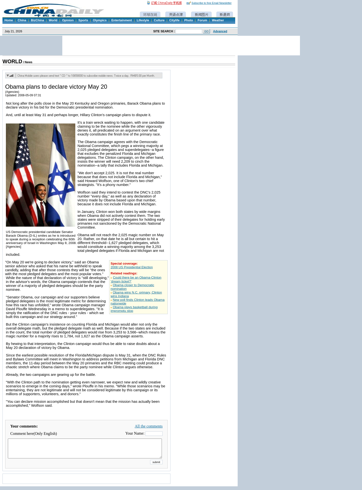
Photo (188, 20)
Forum (202, 20)
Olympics (99, 20)
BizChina (37, 20)
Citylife (174, 20)
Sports (83, 20)
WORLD (12, 61)
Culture (159, 20)
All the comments (149, 426)
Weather (218, 20)
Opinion (68, 20)
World (53, 20)
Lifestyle (143, 20)
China (22, 20)
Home (8, 20)
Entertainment (121, 20)
